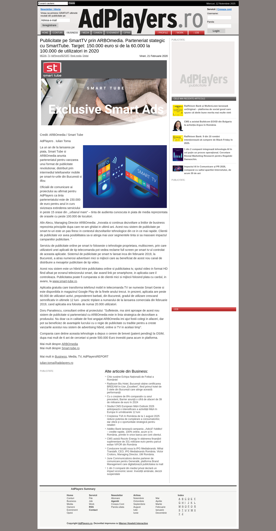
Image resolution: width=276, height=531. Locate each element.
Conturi (70, 498)
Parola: (211, 22)
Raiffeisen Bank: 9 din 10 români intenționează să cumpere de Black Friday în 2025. (208, 139)
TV (49, 56)
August (137, 507)
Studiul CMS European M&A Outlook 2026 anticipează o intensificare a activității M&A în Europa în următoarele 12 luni (132, 409)
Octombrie (138, 501)
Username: (213, 13)
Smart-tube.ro (71, 348)
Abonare (115, 498)
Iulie (135, 510)
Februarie (161, 507)
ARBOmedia (70, 344)
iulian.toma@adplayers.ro (56, 362)
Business (61, 356)
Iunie (136, 513)
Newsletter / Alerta (51, 9)
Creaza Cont (117, 504)
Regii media (76, 56)
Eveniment (72, 510)
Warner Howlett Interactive (133, 523)
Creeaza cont (224, 9)
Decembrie (161, 513)
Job (91, 501)
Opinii (70, 513)
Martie (159, 504)
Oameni (71, 507)
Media (70, 504)
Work (91, 504)
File (91, 498)
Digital (85, 56)
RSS (91, 507)
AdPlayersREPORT (60, 56)
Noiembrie (138, 498)
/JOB (176, 309)
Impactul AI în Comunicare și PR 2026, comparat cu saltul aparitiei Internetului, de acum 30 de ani (207, 169)
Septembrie (139, 504)
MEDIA (43, 56)
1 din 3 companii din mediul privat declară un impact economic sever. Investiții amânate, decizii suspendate (134, 471)
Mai (157, 498)
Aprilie (159, 501)
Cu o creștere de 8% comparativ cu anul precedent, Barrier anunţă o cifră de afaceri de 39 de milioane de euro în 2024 (134, 399)
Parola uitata (117, 507)
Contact (93, 510)
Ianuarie (160, 510)
